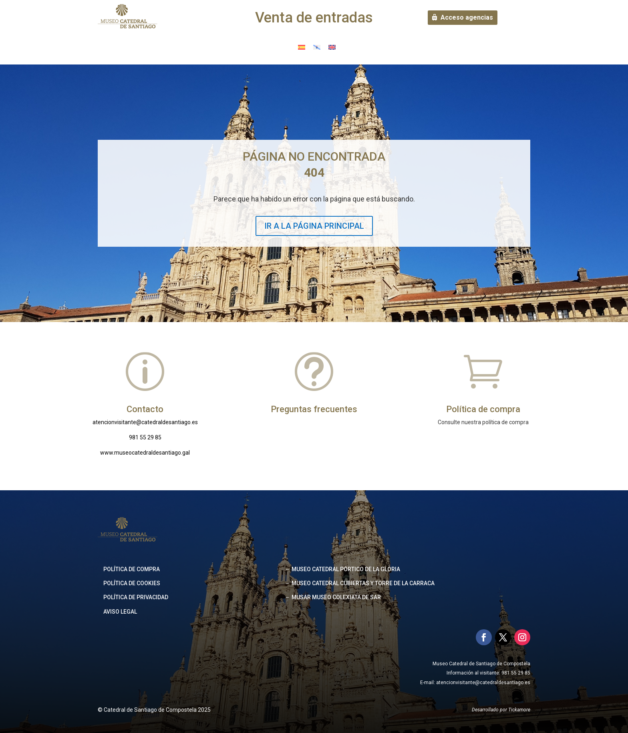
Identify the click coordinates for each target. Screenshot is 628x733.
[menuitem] (301, 47)
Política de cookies (131, 583)
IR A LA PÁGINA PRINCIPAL (314, 226)
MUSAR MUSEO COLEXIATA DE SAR (336, 597)
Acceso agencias (467, 17)
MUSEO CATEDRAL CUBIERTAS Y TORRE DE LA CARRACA (363, 583)
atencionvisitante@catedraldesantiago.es (145, 422)
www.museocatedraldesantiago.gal (145, 452)
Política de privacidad (135, 597)
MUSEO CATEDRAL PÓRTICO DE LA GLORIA (346, 569)
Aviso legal (120, 611)
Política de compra (131, 569)
